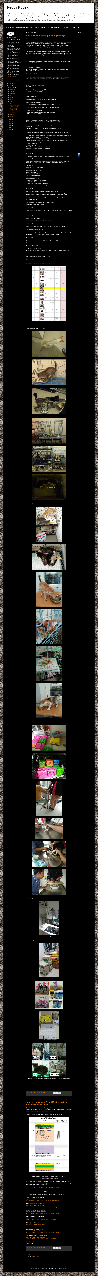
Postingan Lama (68, 1254)
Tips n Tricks (55, 27)
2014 (10, 121)
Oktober (12, 89)
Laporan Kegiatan (40, 27)
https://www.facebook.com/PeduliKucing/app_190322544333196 (42, 1187)
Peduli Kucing (18, 7)
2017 (10, 83)
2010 (10, 129)
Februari (12, 114)
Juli (11, 95)
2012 (10, 125)
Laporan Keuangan (22, 27)
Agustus (12, 93)
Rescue (8, 27)
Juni (11, 97)
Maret (11, 103)
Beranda (50, 1254)
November (12, 87)
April (11, 101)
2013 (10, 123)
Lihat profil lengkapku (12, 76)
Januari (12, 116)
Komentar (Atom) (36, 1256)
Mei (11, 99)
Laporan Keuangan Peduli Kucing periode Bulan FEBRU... (14, 110)
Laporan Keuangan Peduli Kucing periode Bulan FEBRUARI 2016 (46, 1103)
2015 (10, 119)
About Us (76, 27)
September (12, 91)
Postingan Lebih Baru (31, 1254)
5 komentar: (48, 1092)
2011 (10, 127)
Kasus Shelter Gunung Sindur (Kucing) (45, 35)
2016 (10, 85)
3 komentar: (48, 1247)
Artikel (66, 27)
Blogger (64, 1268)
